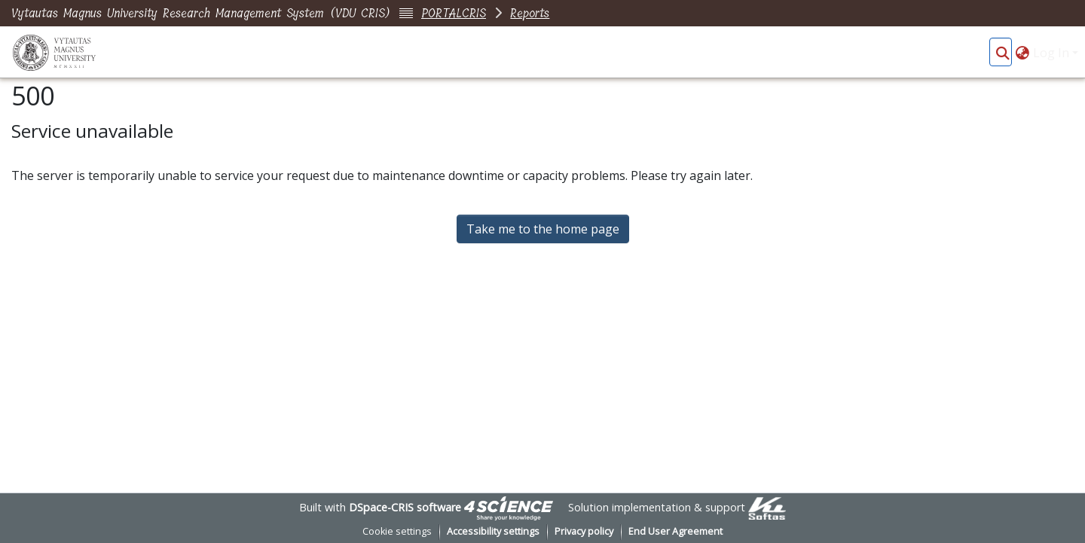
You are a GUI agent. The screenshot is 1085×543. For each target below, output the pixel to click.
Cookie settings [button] (397, 531)
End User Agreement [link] (675, 531)
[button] (1002, 53)
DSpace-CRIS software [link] (405, 507)
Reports (529, 13)
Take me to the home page (542, 229)
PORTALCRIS (453, 13)
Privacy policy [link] (584, 531)
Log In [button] (1052, 52)
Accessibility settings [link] (493, 531)
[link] (508, 507)
